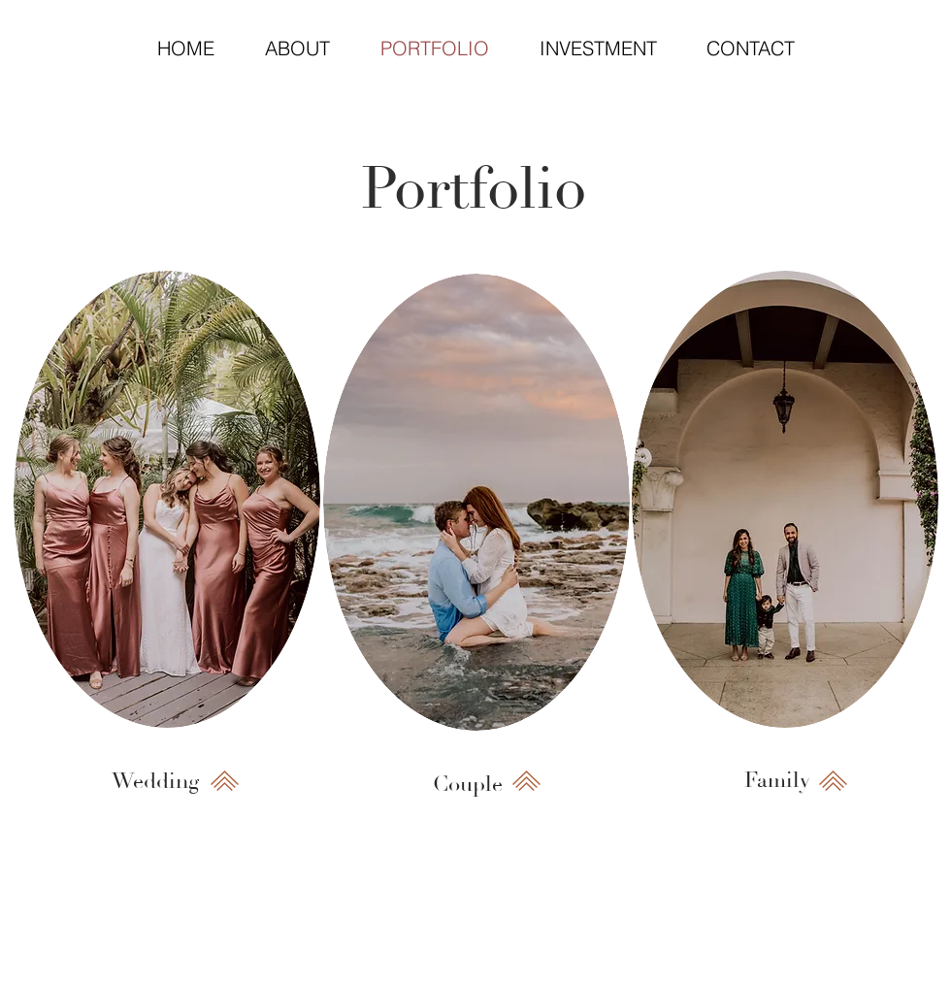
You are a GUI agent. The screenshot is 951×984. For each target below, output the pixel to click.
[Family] (777, 780)
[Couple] (467, 784)
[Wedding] (155, 781)
